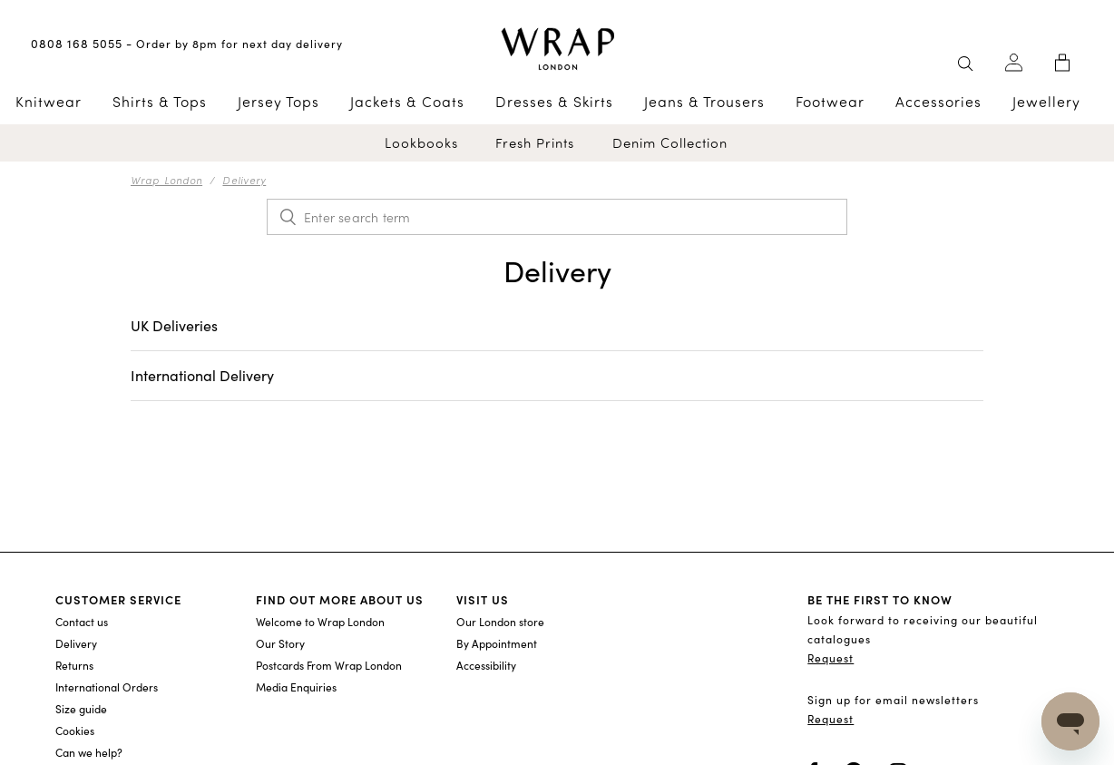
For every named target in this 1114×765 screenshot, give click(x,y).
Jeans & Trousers (704, 102)
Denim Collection (670, 143)
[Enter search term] (557, 217)
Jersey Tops (278, 102)
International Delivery (202, 375)
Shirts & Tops (159, 102)
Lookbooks (421, 143)
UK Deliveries (174, 325)
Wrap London (166, 179)
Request (830, 658)
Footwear (830, 102)
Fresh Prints (534, 143)
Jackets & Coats (407, 102)
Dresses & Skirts (554, 102)
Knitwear (48, 102)
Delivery (244, 179)
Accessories (938, 102)
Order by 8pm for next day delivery (239, 43)
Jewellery (1046, 102)
